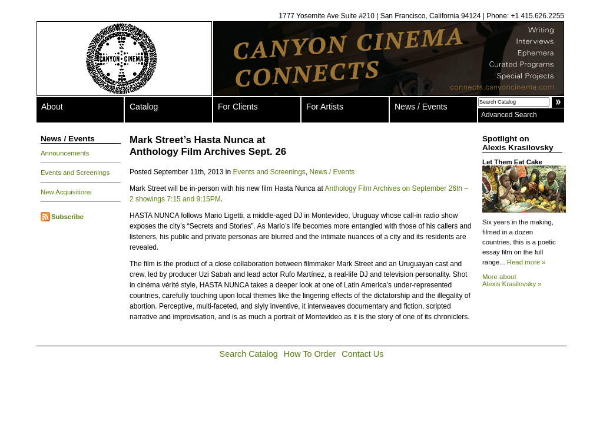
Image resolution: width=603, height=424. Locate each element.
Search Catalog (249, 354)
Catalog (144, 106)
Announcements (65, 153)
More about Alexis (512, 280)
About (52, 106)
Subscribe (67, 216)
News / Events (421, 106)
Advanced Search (509, 115)
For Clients (238, 106)
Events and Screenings (75, 172)
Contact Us (362, 354)
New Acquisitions (66, 192)
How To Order (310, 354)
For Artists (324, 106)
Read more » (526, 262)
